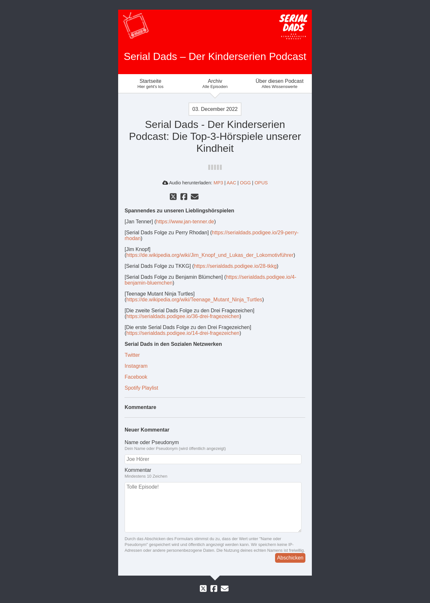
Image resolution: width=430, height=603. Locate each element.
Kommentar (215, 473)
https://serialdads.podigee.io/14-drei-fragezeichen (182, 333)
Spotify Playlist (141, 388)
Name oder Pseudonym (215, 445)
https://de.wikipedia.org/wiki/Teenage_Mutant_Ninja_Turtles (194, 299)
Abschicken (290, 557)
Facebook (136, 377)
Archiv (215, 83)
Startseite (150, 83)
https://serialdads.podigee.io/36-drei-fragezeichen (182, 316)
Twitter (132, 355)
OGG (245, 182)
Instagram (136, 366)
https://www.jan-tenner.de (185, 221)
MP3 (218, 182)
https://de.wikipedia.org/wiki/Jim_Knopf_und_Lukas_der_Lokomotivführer (209, 255)
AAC (231, 182)
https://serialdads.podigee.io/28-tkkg (235, 266)
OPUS (261, 182)
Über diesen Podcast (279, 83)
